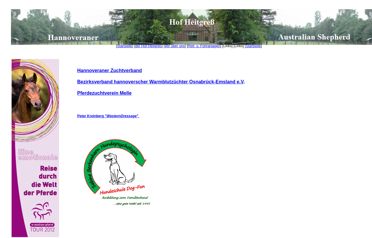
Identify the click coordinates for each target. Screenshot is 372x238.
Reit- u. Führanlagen (204, 46)
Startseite (124, 46)
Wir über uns (174, 46)
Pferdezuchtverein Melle (104, 93)
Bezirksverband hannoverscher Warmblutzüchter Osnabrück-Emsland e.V (160, 81)
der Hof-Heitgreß (148, 46)
